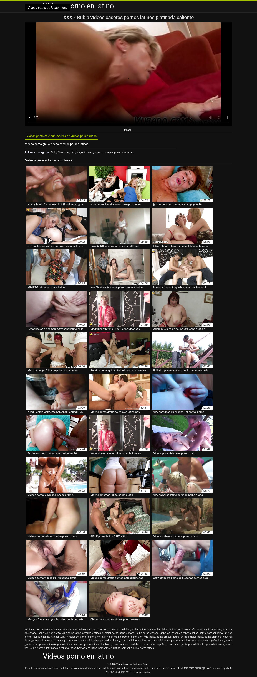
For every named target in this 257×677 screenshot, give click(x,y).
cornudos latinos (91, 633)
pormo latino (129, 637)
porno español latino (158, 641)
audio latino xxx (212, 629)
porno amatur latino (192, 637)
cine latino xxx (53, 633)
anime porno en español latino (186, 629)
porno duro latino (109, 641)
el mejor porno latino (113, 633)
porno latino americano (70, 644)
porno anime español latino (47, 641)
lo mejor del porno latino (80, 637)
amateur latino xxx (97, 629)
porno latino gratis (177, 644)
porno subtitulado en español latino (56, 648)
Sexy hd (70, 152)
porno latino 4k (47, 644)
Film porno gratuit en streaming (87, 668)
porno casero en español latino (81, 641)
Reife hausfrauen (34, 668)
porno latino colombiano (97, 644)
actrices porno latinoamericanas (43, 629)
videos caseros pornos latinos (114, 152)
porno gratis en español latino (207, 641)
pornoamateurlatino (109, 648)
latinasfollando (41, 637)
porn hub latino (146, 637)
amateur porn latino (119, 629)
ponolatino (115, 637)
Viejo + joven (85, 152)
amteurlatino (139, 629)
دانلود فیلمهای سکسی (217, 668)
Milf (53, 152)
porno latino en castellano (127, 644)
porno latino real (215, 644)
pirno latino (101, 637)
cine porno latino (71, 633)
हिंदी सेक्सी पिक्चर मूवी (194, 668)
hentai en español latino (185, 633)
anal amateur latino (157, 629)
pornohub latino (130, 648)
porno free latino (180, 641)
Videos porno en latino (56, 668)
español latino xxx (160, 633)
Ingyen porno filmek (173, 668)
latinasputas (57, 637)
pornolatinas (147, 648)
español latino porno (137, 633)
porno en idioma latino (133, 641)
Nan (61, 152)
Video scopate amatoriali (147, 668)
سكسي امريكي (142, 672)
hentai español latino (211, 633)
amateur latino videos (74, 629)
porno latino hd (196, 644)
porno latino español (154, 644)
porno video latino (87, 648)
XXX (68, 17)
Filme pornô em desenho (119, 668)
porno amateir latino (168, 637)
